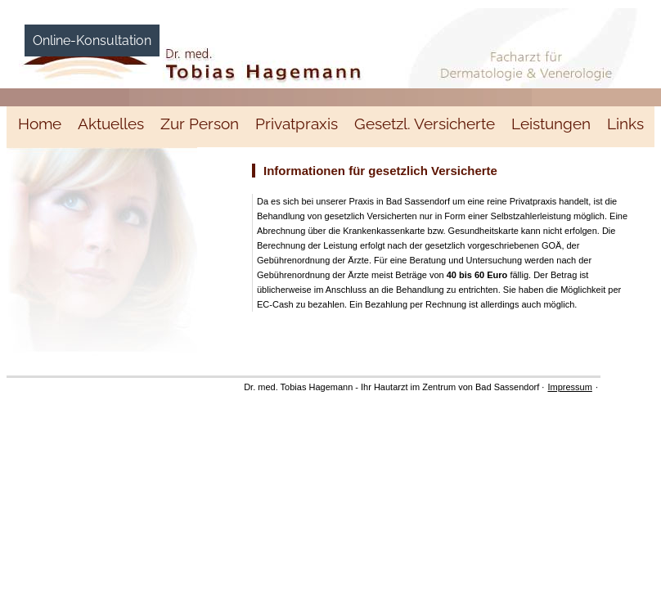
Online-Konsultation (92, 40)
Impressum (569, 387)
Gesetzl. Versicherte (424, 124)
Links (625, 124)
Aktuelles (111, 124)
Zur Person (199, 124)
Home (39, 124)
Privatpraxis (296, 124)
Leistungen (551, 124)
